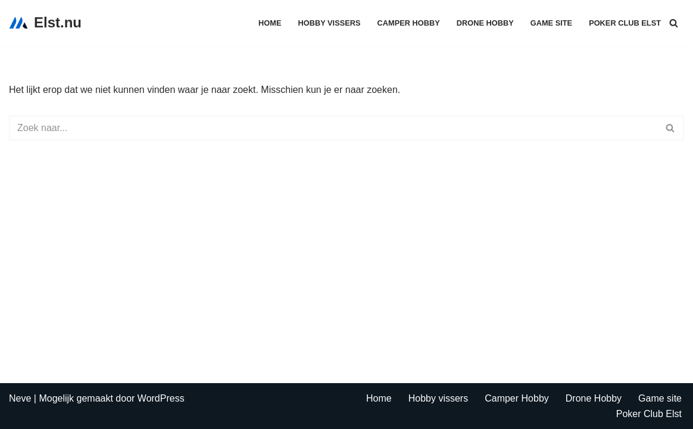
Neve (20, 398)
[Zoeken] (673, 22)
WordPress (161, 398)
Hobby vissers (329, 22)
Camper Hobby (408, 22)
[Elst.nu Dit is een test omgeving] (45, 23)
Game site (551, 22)
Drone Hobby (485, 22)
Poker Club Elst (625, 22)
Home (269, 22)
